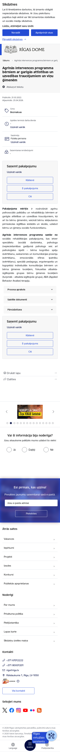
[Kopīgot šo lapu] (30, 379)
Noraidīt (16, 32)
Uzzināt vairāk (14, 172)
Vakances (9, 538)
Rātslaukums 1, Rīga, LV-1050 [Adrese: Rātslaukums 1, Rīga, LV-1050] (22, 675)
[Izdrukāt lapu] (30, 373)
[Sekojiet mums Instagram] (18, 710)
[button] (17, 127)
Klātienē (30, 180)
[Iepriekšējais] (7, 411)
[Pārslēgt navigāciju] (30, 745)
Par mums (9, 604)
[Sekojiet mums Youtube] (25, 710)
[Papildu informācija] (18, 681)
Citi (30, 196)
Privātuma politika (13, 613)
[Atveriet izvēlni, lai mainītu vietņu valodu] (13, 746)
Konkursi (8, 574)
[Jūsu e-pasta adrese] (31, 503)
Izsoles (7, 565)
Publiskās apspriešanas (16, 583)
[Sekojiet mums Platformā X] (4, 710)
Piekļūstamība (11, 622)
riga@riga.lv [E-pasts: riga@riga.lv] (12, 670)
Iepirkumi (9, 547)
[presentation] (26, 465)
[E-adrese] (8, 681)
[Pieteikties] (31, 513)
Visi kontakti (18, 690)
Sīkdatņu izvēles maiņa (16, 640)
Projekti (8, 556)
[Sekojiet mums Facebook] (11, 710)
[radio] (11, 449)
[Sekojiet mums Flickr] (32, 710)
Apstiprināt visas (44, 32)
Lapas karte (10, 631)
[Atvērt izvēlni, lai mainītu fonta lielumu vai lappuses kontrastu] (47, 746)
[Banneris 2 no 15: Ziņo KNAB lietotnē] (30, 411)
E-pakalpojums (30, 188)
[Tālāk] (53, 411)
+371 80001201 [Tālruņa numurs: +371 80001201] (15, 665)
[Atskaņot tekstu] (15, 87)
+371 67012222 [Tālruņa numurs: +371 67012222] (14, 660)
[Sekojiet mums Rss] (39, 710)
